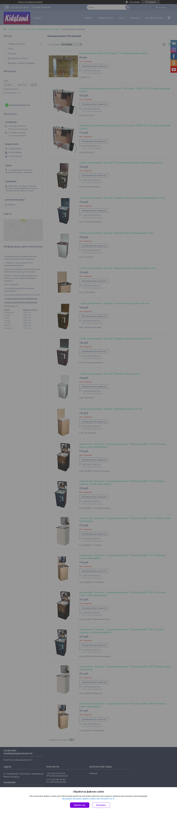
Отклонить (101, 805)
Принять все (80, 805)
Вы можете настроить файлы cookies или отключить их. (87, 799)
